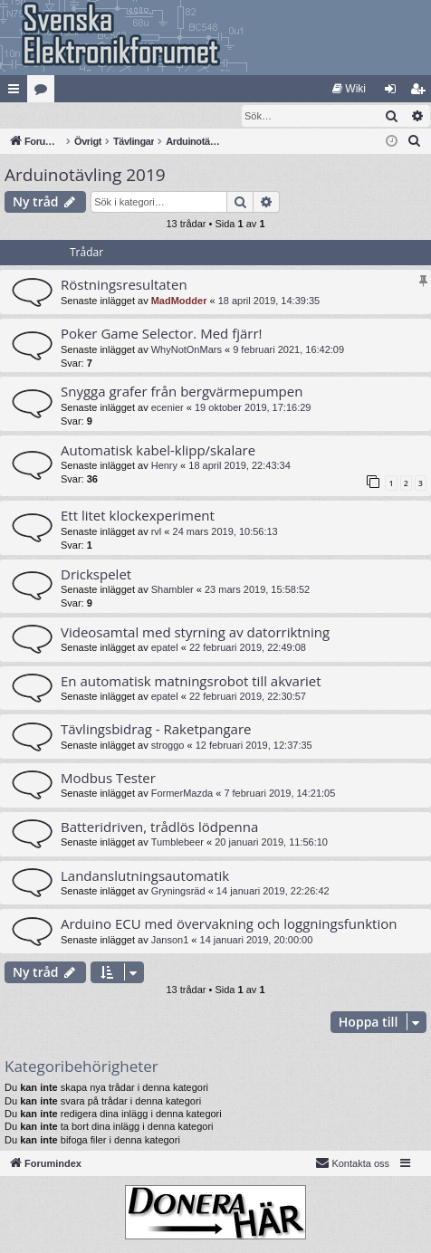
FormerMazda (182, 794)
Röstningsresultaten (124, 285)
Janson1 (170, 940)
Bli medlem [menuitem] (421, 92)
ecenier (167, 408)
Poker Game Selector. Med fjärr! (162, 334)
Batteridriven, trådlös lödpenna (159, 827)
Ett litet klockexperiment (138, 516)
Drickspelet (96, 575)
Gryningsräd (178, 891)
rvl (156, 532)
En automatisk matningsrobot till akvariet (191, 682)
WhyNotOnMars (186, 350)
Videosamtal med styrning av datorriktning (195, 633)
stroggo (168, 746)
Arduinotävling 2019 (85, 175)
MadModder (179, 301)
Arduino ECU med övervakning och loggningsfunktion (229, 924)
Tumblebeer (177, 842)
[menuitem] (349, 88)
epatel (164, 648)
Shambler (172, 590)
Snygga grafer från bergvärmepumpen (181, 392)
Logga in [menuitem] (394, 92)
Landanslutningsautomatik (145, 876)
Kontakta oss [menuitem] (352, 1163)
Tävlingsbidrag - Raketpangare (156, 730)
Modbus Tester (108, 779)
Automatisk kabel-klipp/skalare (158, 451)
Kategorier (44, 92)
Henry (164, 466)
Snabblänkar (17, 92)
